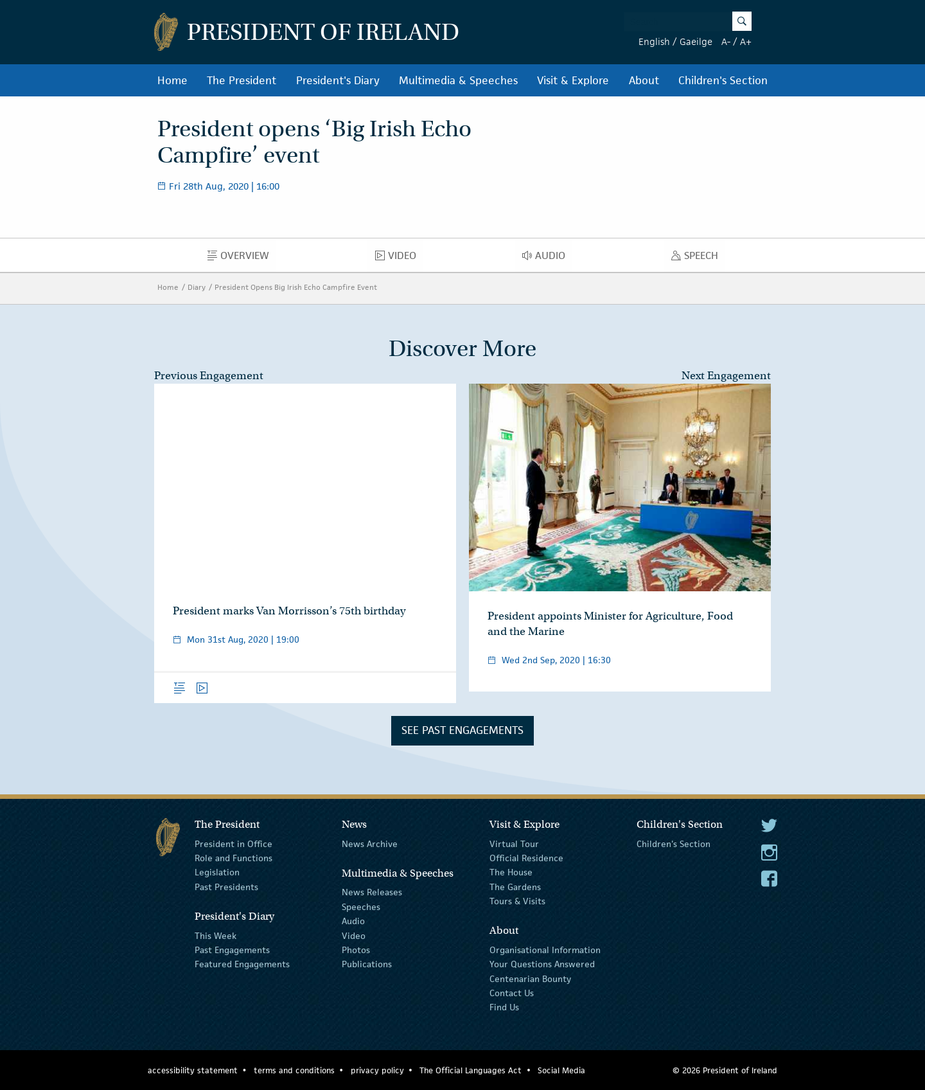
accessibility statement (193, 1070)
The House (511, 872)
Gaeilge (696, 41)
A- (725, 41)
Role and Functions (233, 858)
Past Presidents (226, 887)
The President (241, 80)
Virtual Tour (514, 843)
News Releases (372, 892)
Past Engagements (232, 950)
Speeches (361, 907)
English (654, 41)
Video (399, 258)
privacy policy (377, 1070)
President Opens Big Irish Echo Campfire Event (296, 287)
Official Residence (526, 858)
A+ (746, 41)
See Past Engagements (462, 730)
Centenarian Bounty (530, 979)
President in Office (233, 843)
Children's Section (723, 80)
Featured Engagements (242, 964)
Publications (367, 964)
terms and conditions (294, 1070)
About (644, 80)
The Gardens (515, 887)
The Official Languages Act (470, 1070)
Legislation (217, 872)
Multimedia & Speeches (458, 80)
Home (172, 80)
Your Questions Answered (542, 964)
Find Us (504, 1007)
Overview (241, 258)
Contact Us (511, 993)
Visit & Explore (573, 80)
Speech (698, 258)
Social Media (561, 1070)
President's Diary (338, 80)
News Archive (370, 843)
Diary (197, 287)
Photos (356, 950)
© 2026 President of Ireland (725, 1070)
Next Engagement (726, 375)
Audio (547, 258)
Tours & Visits (517, 901)
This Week (215, 935)
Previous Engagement (208, 375)
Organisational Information (545, 950)
